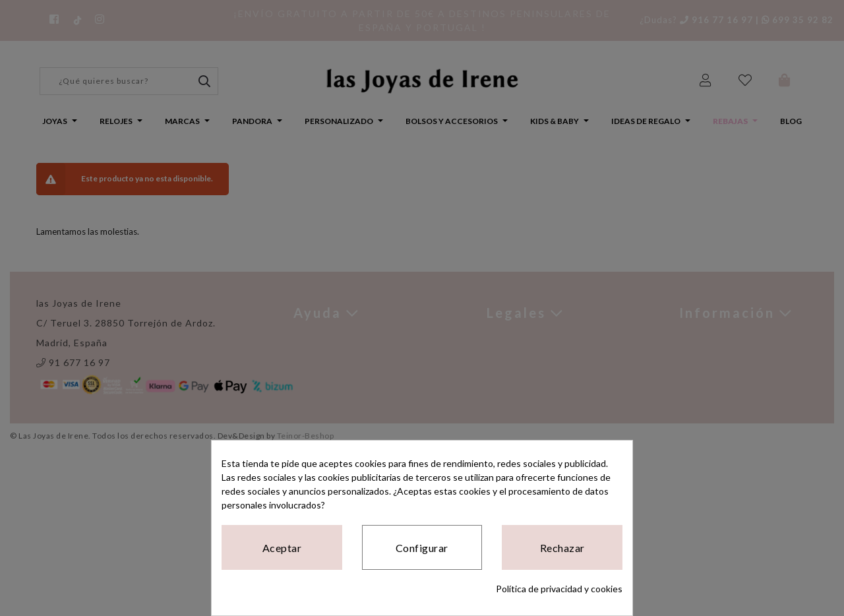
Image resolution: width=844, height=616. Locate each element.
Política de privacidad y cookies (559, 588)
